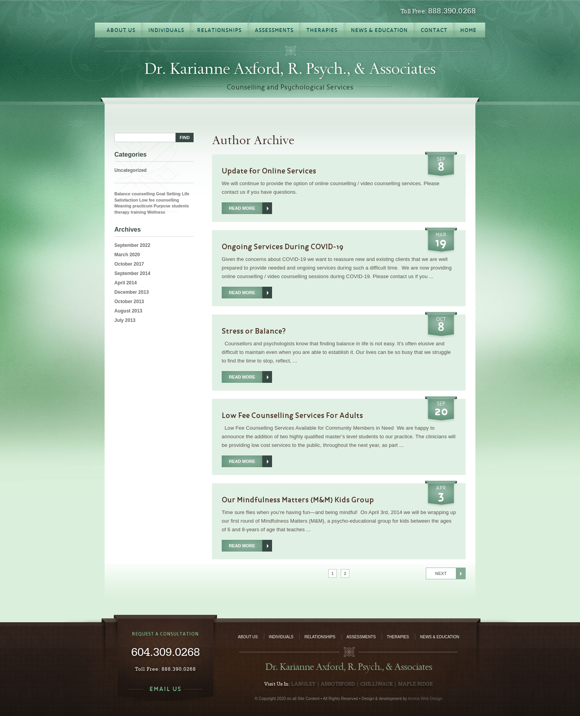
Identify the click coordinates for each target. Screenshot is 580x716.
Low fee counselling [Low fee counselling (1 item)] (159, 200)
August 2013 (128, 311)
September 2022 (132, 245)
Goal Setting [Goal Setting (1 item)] (168, 193)
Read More (242, 208)
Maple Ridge (415, 684)
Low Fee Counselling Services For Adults (292, 415)
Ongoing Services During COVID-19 (282, 246)
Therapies (398, 637)
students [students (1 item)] (180, 206)
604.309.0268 (165, 652)
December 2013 (131, 292)
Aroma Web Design (425, 698)
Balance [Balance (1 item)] (122, 193)
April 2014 (125, 283)
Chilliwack (376, 684)
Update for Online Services (269, 170)
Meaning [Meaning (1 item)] (122, 206)
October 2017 (129, 264)
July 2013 (124, 320)
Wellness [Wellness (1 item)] (156, 212)
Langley (303, 684)
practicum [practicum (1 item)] (143, 206)
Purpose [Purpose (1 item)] (162, 206)
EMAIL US (165, 689)
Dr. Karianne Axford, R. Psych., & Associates (290, 69)
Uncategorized (130, 170)
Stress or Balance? (254, 331)
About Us (248, 637)
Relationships (319, 637)
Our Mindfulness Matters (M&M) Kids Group (298, 499)
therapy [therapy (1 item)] (122, 212)
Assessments (361, 637)
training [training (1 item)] (138, 212)
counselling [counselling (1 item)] (143, 193)
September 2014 (132, 273)
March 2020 (127, 254)
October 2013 (129, 301)
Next (441, 573)
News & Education (439, 637)
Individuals (281, 637)
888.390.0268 (452, 10)
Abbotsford (338, 684)
